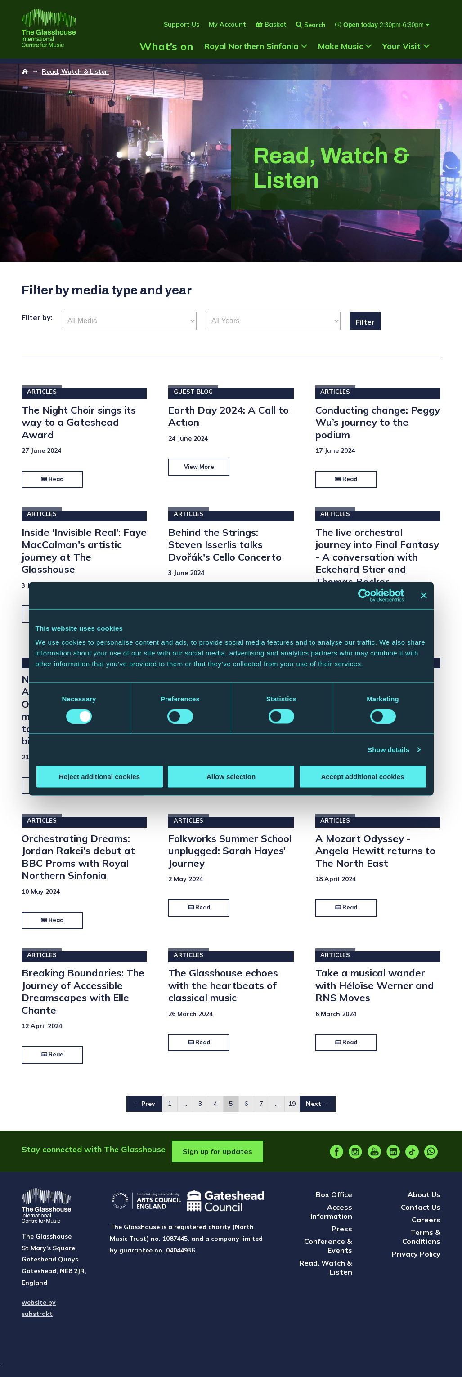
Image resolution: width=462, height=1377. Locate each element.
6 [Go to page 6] (246, 1109)
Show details (388, 749)
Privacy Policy (416, 1259)
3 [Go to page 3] (200, 1109)
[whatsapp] (431, 1157)
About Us (424, 1200)
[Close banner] (424, 595)
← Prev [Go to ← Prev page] (144, 1109)
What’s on (166, 55)
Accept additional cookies (362, 776)
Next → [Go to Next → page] (317, 1109)
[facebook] (336, 1157)
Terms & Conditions (421, 1243)
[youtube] (374, 1157)
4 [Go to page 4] (215, 1109)
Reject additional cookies (99, 776)
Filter (368, 325)
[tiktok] (412, 1157)
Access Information (331, 1217)
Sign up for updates (217, 1157)
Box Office (334, 1200)
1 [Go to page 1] (169, 1109)
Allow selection (231, 776)
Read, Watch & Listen (76, 75)
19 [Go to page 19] (292, 1109)
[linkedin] (393, 1157)
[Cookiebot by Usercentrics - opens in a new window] (364, 595)
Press (342, 1234)
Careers (426, 1225)
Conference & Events (328, 1252)
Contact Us (420, 1212)
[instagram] (355, 1157)
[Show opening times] (378, 33)
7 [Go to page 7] (261, 1109)
